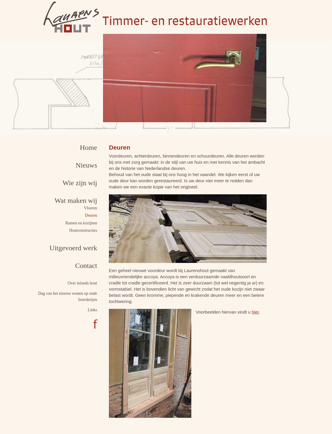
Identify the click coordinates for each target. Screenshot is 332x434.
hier (255, 311)
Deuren (91, 215)
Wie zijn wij (79, 183)
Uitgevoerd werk (73, 248)
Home (88, 147)
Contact (86, 265)
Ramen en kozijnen (81, 223)
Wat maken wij (75, 200)
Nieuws (86, 165)
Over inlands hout (82, 283)
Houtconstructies (83, 230)
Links (92, 310)
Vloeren (90, 208)
